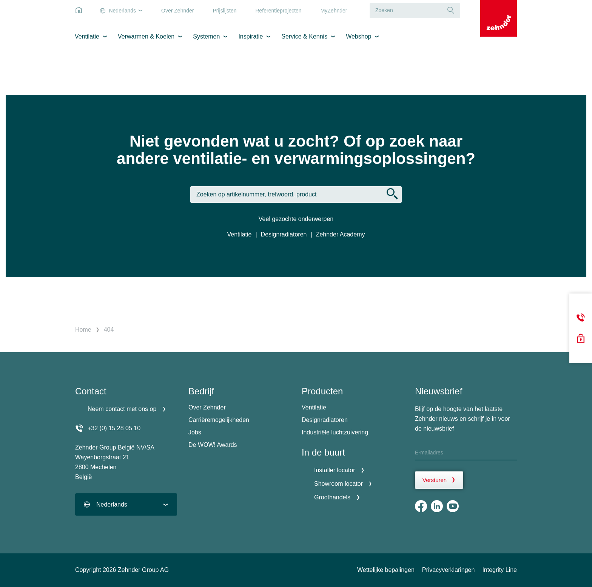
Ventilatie (87, 36)
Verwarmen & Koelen (146, 36)
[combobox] (126, 504)
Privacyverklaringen (448, 570)
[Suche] (450, 10)
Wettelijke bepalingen (386, 570)
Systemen (206, 36)
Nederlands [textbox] (111, 504)
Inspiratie (250, 36)
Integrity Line (499, 570)
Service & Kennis (304, 36)
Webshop (358, 36)
